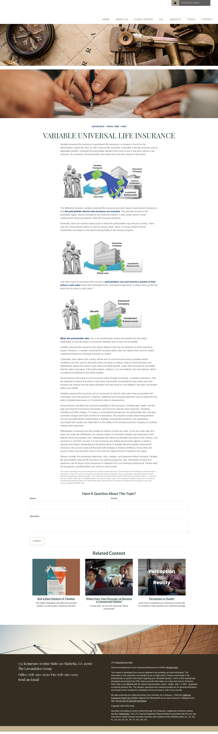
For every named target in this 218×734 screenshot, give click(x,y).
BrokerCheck (172, 670)
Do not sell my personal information (131, 703)
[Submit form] (37, 543)
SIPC (127, 716)
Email (114, 500)
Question (34, 518)
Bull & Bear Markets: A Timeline (56, 600)
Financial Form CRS (123, 665)
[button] (104, 17)
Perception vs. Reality (162, 600)
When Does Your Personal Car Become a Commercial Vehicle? (109, 602)
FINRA (122, 716)
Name (33, 500)
